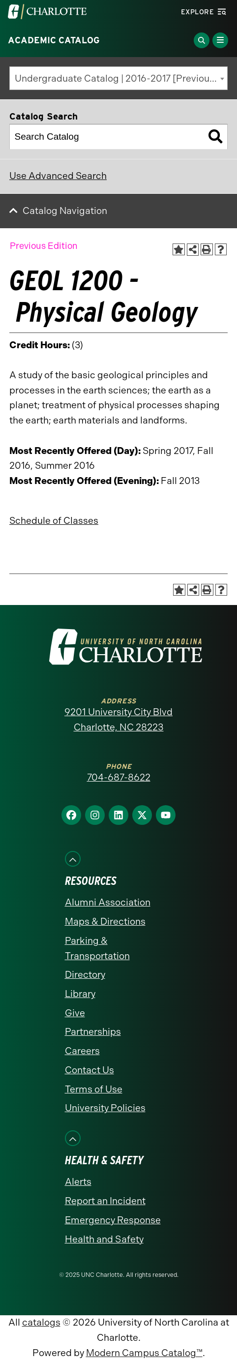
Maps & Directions (105, 921)
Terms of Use (93, 1089)
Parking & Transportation (97, 948)
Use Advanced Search (58, 175)
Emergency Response (113, 1220)
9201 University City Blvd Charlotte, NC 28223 (118, 719)
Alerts (78, 1181)
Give (75, 1013)
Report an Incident (105, 1201)
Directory (85, 974)
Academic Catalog (54, 40)
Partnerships (93, 1031)
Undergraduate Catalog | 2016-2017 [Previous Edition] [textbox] (121, 78)
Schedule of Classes (53, 520)
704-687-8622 (118, 777)
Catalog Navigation (65, 210)
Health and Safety (104, 1239)
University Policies (105, 1108)
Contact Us (89, 1070)
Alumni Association (107, 902)
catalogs (41, 1322)
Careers (82, 1051)
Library (80, 993)
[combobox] (118, 78)
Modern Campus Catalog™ (144, 1353)
